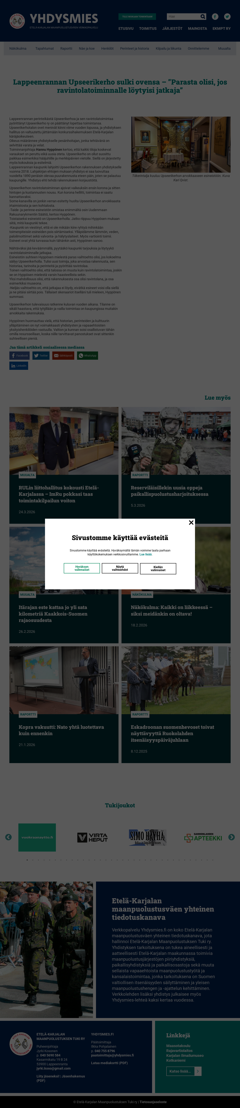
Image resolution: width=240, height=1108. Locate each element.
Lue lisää (146, 554)
